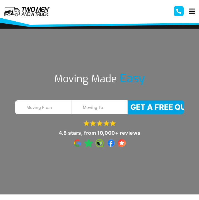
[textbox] (48, 107)
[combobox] (43, 107)
